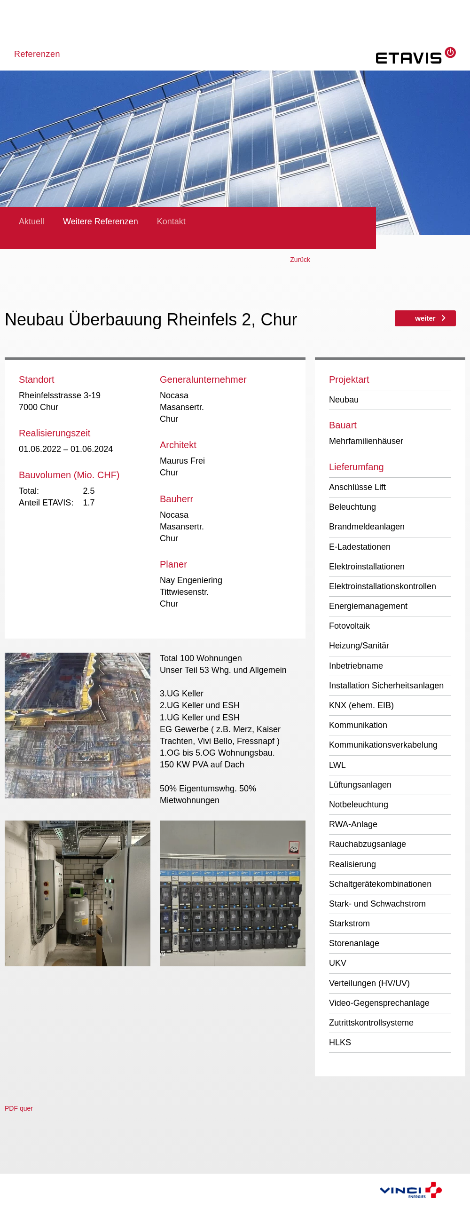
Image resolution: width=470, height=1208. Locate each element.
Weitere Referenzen (100, 221)
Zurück (300, 259)
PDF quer (19, 1108)
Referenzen (37, 54)
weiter (425, 318)
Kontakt (171, 221)
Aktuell (31, 221)
